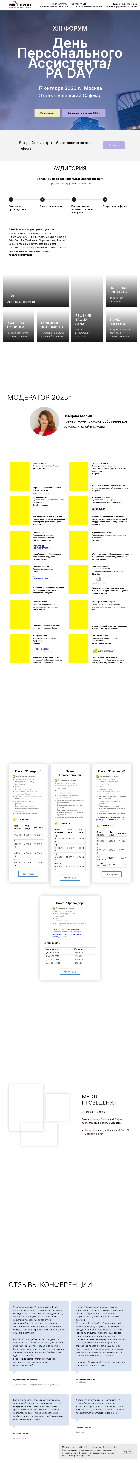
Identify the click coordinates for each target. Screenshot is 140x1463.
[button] (83, 113)
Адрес (88, 1136)
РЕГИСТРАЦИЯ (79, 4)
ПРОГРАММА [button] (59, 4)
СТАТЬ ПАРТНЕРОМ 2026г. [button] (88, 6)
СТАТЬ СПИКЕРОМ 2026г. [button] (54, 6)
